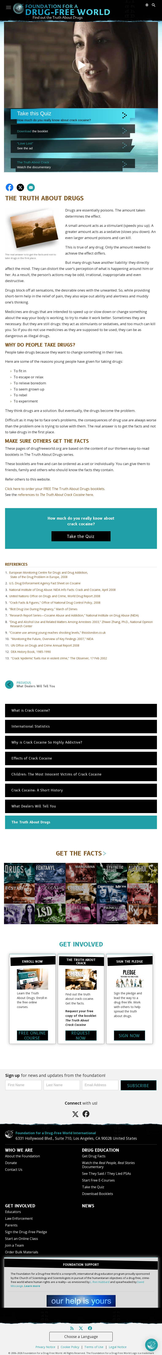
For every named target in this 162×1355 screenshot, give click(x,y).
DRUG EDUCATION (100, 1149)
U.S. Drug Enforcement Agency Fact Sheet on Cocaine (45, 583)
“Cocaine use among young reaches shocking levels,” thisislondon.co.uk (57, 633)
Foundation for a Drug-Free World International (56, 1132)
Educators (13, 1211)
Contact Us (13, 1169)
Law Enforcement (19, 1218)
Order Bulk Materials (21, 1251)
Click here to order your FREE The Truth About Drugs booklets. (55, 488)
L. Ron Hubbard (99, 1281)
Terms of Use (93, 1346)
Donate (11, 1162)
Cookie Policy (70, 1346)
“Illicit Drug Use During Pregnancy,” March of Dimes (43, 609)
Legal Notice (118, 1346)
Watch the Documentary (108, 1164)
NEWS (88, 1205)
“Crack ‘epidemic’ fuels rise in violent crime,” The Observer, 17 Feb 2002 (59, 658)
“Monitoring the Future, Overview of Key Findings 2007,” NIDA (52, 639)
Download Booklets (97, 1193)
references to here (55, 494)
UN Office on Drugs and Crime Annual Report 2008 (45, 645)
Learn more (32, 1285)
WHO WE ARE (19, 1149)
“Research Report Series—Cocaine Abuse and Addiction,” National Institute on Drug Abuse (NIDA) (74, 615)
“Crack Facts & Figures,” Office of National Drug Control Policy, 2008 (54, 603)
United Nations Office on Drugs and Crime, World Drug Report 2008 (54, 596)
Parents (11, 1224)
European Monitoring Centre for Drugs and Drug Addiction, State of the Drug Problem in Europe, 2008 (48, 574)
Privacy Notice (45, 1346)
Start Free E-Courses (98, 1180)
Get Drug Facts (93, 1155)
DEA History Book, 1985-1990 (31, 652)
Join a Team (14, 1245)
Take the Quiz (93, 1186)
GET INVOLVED (81, 944)
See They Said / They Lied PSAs (106, 1173)
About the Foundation (22, 1155)
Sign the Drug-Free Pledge (26, 1231)
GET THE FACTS (81, 853)
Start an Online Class (21, 1238)
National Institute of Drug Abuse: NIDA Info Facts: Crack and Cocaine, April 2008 (62, 590)
